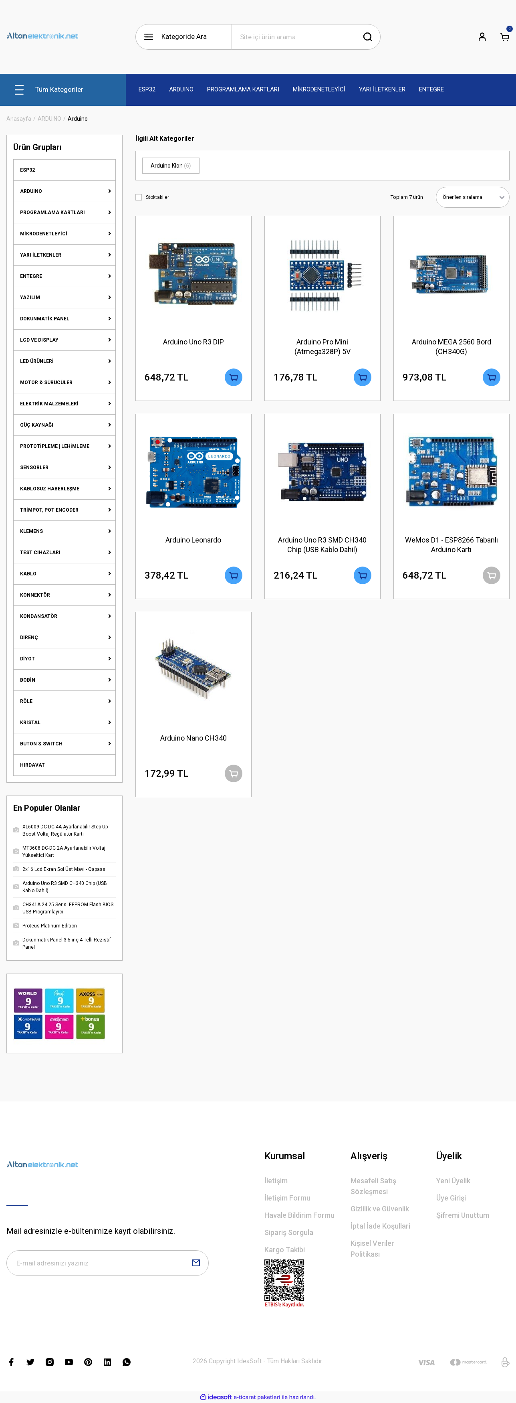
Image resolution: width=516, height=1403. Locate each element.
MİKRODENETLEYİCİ (43, 234)
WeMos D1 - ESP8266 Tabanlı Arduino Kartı (451, 545)
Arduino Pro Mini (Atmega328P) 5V (322, 347)
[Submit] (196, 1263)
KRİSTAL (30, 722)
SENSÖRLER (34, 467)
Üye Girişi (451, 1198)
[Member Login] (482, 37)
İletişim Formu (287, 1198)
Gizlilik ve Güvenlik (380, 1209)
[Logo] (42, 37)
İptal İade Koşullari (380, 1226)
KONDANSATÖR (38, 616)
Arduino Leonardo (193, 540)
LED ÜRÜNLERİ (37, 361)
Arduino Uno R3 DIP (193, 342)
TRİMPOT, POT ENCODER (49, 510)
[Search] (306, 37)
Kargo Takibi (284, 1249)
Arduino (78, 118)
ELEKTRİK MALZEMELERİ (49, 404)
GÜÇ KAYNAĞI (36, 425)
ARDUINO (31, 191)
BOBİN (27, 680)
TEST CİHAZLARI (40, 552)
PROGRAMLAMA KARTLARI (52, 212)
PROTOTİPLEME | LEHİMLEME (54, 446)
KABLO (28, 574)
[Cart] (505, 37)
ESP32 (27, 170)
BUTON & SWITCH (41, 744)
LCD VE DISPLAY (39, 340)
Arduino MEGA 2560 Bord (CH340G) (451, 347)
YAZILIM (30, 297)
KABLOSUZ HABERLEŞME (49, 489)
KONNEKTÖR (35, 595)
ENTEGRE (31, 276)
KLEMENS (31, 531)
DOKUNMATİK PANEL (44, 319)
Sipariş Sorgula (288, 1232)
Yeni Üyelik (453, 1180)
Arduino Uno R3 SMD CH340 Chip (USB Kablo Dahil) (322, 545)
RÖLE (26, 701)
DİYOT (27, 659)
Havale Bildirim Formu (299, 1215)
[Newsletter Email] (107, 1263)
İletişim (276, 1180)
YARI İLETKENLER (40, 255)
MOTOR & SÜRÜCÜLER (46, 382)
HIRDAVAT (32, 765)
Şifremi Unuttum (462, 1215)
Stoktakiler (157, 197)
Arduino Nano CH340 (193, 738)
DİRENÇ (29, 637)
